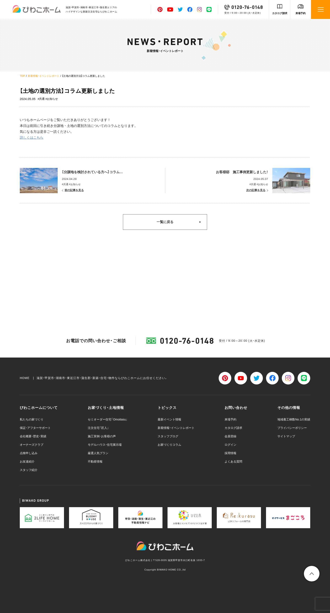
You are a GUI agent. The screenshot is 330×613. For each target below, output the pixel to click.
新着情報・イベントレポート (43, 75)
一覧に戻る (165, 222)
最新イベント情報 (169, 419)
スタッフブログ (168, 436)
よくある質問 (233, 461)
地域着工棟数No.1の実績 (293, 419)
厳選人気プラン (98, 453)
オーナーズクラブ (31, 444)
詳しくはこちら (31, 137)
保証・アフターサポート (35, 427)
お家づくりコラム (169, 444)
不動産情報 (95, 461)
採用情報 (230, 453)
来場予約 (300, 13)
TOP (22, 75)
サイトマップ (286, 436)
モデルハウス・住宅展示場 (105, 444)
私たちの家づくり (31, 419)
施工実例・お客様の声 (102, 436)
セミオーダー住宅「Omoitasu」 (107, 419)
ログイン (230, 444)
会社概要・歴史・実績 (33, 436)
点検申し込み (28, 453)
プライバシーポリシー (292, 427)
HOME (24, 378)
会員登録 (230, 436)
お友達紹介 (27, 461)
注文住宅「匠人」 (98, 427)
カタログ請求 (279, 13)
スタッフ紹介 (28, 470)
